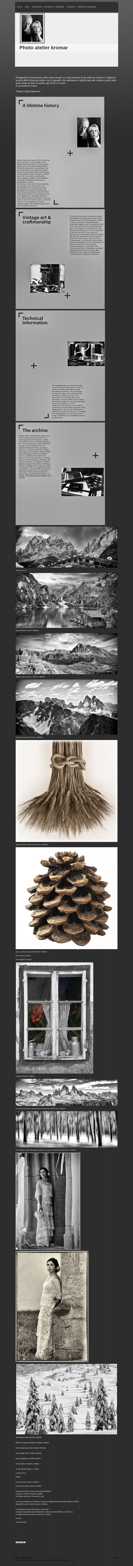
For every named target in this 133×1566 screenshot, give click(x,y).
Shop (27, 7)
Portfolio (36, 7)
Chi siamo (48, 7)
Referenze (59, 7)
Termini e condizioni (87, 7)
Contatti (71, 7)
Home (19, 7)
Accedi (116, 1558)
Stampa (18, 1558)
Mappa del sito (27, 1558)
